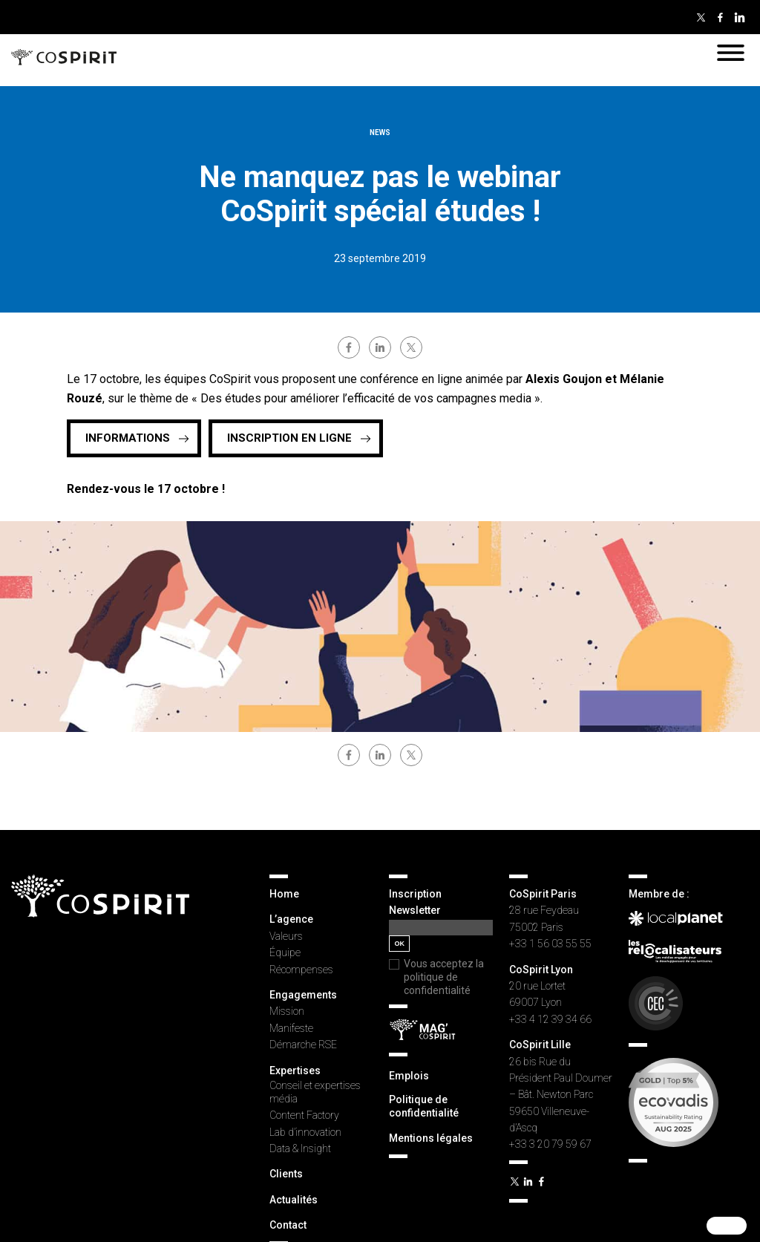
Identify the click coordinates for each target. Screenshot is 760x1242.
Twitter (700, 17)
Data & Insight (300, 1148)
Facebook (719, 17)
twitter (411, 347)
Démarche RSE (303, 1044)
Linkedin (739, 17)
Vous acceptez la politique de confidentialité (444, 977)
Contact (288, 1225)
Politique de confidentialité (424, 1106)
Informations (127, 438)
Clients (286, 1174)
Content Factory (304, 1115)
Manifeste (291, 1028)
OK (399, 943)
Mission (286, 1011)
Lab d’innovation (305, 1132)
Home (284, 894)
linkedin (380, 347)
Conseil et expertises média (315, 1092)
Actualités (293, 1200)
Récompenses (301, 969)
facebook (349, 347)
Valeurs (286, 936)
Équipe (285, 952)
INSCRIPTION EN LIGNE (289, 438)
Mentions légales (431, 1138)
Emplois (409, 1076)
